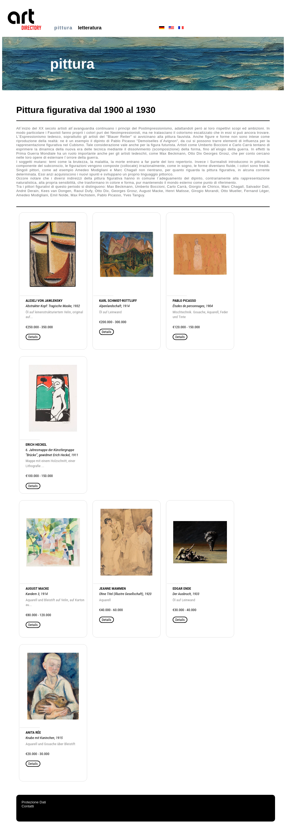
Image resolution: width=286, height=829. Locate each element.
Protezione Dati (34, 802)
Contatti (28, 806)
